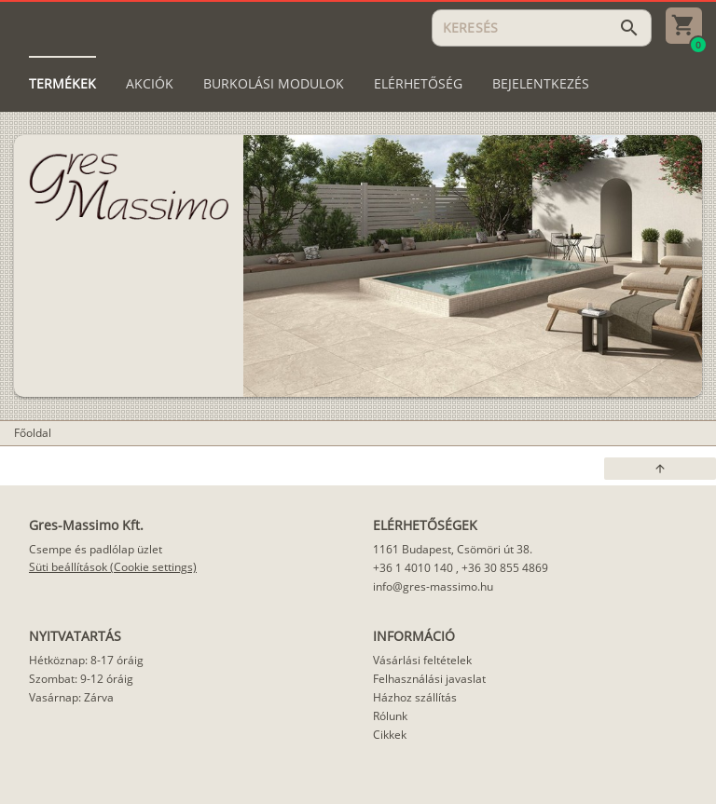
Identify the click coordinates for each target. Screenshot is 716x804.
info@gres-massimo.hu (433, 586)
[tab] (62, 84)
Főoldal (32, 433)
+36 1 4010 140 (413, 568)
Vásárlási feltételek (422, 660)
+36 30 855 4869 (504, 568)
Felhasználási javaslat (429, 679)
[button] (660, 468)
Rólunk (390, 716)
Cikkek (389, 735)
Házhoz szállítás (415, 697)
